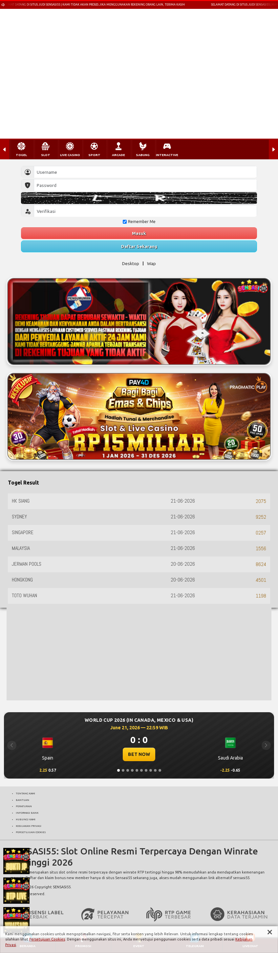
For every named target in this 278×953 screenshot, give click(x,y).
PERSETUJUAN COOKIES (31, 832)
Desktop (130, 263)
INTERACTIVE (167, 155)
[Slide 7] (146, 770)
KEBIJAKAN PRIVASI (28, 826)
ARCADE (118, 155)
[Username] (145, 172)
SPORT (94, 155)
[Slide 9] (155, 770)
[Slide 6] (141, 770)
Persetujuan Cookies (47, 939)
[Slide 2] (123, 770)
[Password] (145, 185)
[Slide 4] (132, 770)
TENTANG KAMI (25, 793)
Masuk (139, 233)
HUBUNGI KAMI (25, 819)
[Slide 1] (118, 770)
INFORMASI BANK (27, 812)
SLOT (45, 155)
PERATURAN (24, 806)
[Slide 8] (150, 770)
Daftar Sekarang (139, 246)
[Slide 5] (137, 770)
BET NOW (139, 754)
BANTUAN (22, 800)
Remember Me (139, 221)
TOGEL (21, 155)
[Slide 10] (160, 770)
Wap (151, 263)
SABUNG (143, 155)
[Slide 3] (127, 770)
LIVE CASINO (70, 155)
